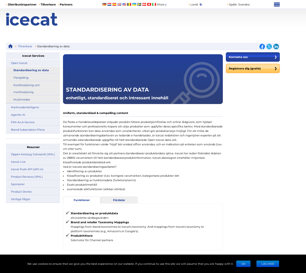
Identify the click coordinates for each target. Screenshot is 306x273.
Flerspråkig (21, 77)
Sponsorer (18, 184)
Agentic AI (18, 114)
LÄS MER (267, 263)
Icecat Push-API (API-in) (27, 169)
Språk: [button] (232, 4)
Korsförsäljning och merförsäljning (26, 88)
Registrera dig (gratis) (253, 68)
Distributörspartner (22, 4)
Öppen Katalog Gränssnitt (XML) (33, 154)
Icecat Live (18, 161)
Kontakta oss (253, 57)
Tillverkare (48, 4)
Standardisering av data (31, 70)
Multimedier (21, 99)
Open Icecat (19, 62)
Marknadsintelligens (25, 107)
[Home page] (40, 19)
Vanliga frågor (20, 199)
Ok (243, 263)
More (162, 4)
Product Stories (21, 191)
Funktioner (82, 200)
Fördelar (119, 200)
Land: (193, 4)
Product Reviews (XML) (27, 176)
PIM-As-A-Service (23, 122)
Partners (66, 4)
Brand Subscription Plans (28, 129)
